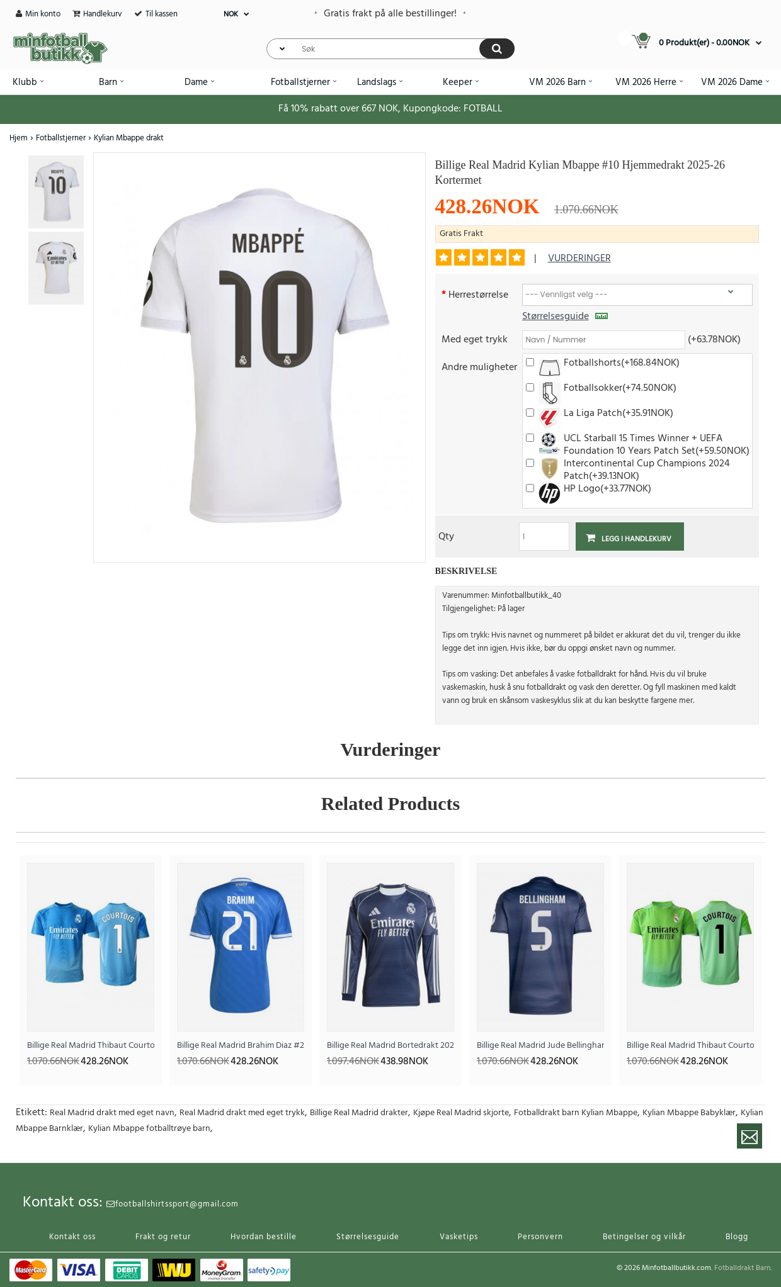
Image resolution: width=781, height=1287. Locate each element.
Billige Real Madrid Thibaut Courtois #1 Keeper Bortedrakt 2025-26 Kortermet (690, 1045)
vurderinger (579, 258)
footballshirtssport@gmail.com (172, 1204)
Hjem (18, 138)
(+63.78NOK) (714, 339)
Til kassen (161, 14)
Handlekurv (102, 14)
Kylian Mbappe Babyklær (689, 1113)
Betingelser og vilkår (644, 1237)
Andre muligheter (479, 366)
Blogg (737, 1237)
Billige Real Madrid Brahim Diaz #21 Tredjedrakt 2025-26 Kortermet (240, 1045)
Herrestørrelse (478, 294)
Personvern (540, 1237)
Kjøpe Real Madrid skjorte (461, 1113)
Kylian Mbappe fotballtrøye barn (149, 1128)
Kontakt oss (72, 1237)
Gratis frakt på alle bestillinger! (390, 13)
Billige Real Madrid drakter (359, 1113)
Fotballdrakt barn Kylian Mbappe (575, 1113)
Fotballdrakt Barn (742, 1268)
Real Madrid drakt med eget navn (112, 1113)
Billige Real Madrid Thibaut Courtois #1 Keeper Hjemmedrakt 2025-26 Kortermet (90, 1045)
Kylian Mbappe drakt (129, 138)
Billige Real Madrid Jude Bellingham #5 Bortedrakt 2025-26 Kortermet (540, 1045)
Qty (446, 535)
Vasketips (459, 1237)
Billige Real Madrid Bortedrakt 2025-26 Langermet (390, 1045)
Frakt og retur (163, 1237)
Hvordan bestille (264, 1237)
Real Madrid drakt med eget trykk (242, 1113)
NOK (231, 14)
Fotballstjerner (61, 138)
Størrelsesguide (565, 316)
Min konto (42, 14)
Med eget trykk (475, 339)
